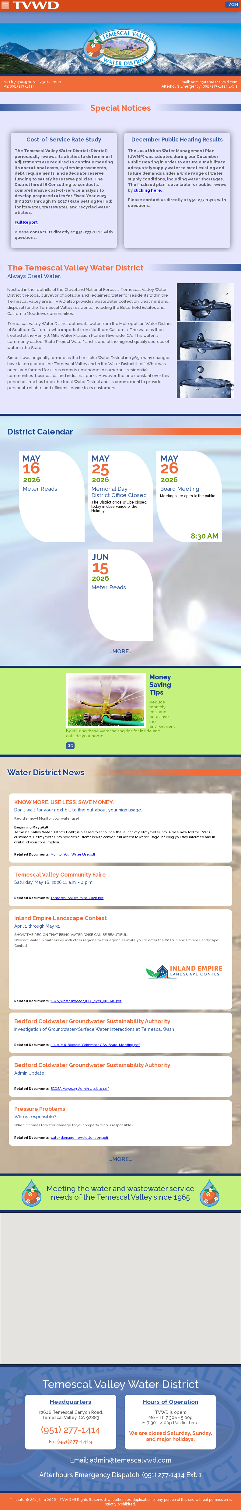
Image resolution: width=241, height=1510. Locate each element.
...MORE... (120, 651)
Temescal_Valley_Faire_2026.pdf (77, 898)
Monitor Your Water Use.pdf (73, 854)
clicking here (147, 190)
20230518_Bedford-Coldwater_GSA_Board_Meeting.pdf (95, 1045)
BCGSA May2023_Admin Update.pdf (80, 1089)
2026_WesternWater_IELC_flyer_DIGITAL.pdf (86, 1001)
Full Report (26, 222)
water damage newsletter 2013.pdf (79, 1138)
